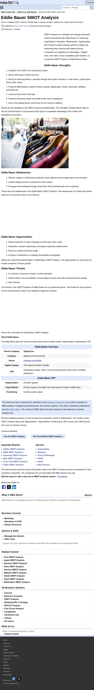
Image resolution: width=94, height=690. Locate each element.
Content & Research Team (58, 402)
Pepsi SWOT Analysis (14, 579)
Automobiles (43, 449)
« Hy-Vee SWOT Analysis (14, 436)
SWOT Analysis (11, 599)
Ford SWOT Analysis (13, 557)
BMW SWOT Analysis (13, 452)
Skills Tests (9, 539)
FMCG (40, 458)
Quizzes (6, 665)
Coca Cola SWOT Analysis (15, 462)
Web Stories (7, 674)
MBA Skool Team (20, 26)
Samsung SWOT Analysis (15, 455)
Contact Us (7, 646)
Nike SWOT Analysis (12, 458)
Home (5, 640)
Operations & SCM (12, 521)
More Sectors (44, 465)
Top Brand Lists (11, 615)
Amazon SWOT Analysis (15, 570)
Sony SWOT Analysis (14, 567)
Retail (40, 462)
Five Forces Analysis (14, 609)
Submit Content (11, 634)
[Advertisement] (21, 50)
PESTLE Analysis (12, 605)
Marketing (9, 518)
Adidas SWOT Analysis (14, 449)
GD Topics (9, 621)
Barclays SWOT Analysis (15, 563)
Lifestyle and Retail (32, 361)
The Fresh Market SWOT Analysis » (48, 436)
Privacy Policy (8, 652)
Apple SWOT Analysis (14, 560)
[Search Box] (76, 8)
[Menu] (3, 7)
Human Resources (13, 525)
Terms (5, 649)
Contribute (62, 476)
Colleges (6, 659)
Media (5, 662)
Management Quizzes (14, 536)
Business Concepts (13, 596)
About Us (88, 495)
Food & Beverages (46, 455)
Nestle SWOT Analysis (14, 576)
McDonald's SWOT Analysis (17, 582)
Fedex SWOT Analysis (13, 465)
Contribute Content (10, 656)
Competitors (10, 612)
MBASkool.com (14, 683)
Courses (89, 2)
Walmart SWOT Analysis (15, 573)
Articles (8, 618)
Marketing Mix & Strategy (16, 602)
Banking (41, 452)
